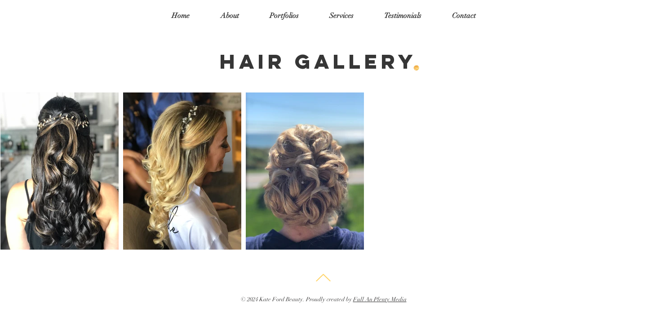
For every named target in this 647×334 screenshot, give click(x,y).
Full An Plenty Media (380, 299)
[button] (284, 15)
